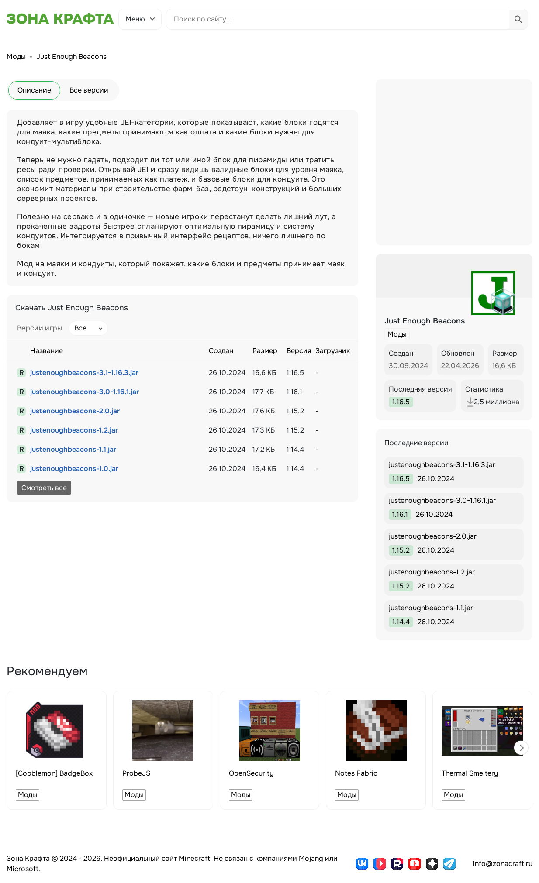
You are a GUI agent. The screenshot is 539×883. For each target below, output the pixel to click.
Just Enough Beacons (71, 56)
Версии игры (39, 328)
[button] (521, 748)
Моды (16, 56)
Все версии (88, 90)
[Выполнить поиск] (518, 19)
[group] (57, 750)
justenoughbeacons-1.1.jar (73, 449)
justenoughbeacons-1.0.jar (74, 468)
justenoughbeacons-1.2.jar (74, 430)
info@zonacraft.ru (502, 863)
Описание (34, 90)
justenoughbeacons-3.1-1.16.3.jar (84, 372)
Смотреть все (44, 487)
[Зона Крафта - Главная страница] (60, 19)
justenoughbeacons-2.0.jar (75, 411)
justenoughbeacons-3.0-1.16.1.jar (84, 391)
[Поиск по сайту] (337, 19)
